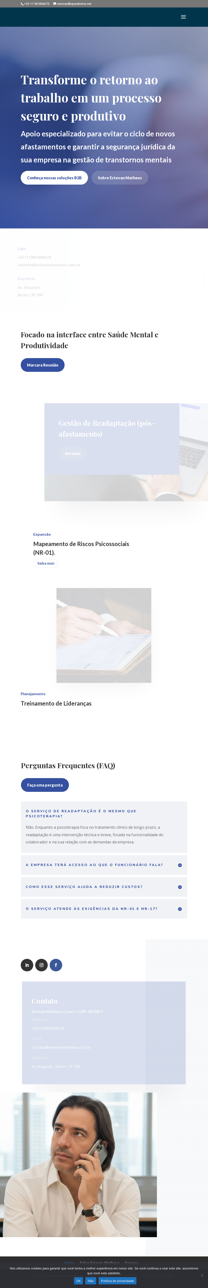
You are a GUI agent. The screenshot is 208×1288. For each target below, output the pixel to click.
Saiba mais (45, 563)
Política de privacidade (117, 1281)
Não (91, 1281)
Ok (78, 1281)
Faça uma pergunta (45, 785)
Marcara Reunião (42, 365)
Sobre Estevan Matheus (120, 177)
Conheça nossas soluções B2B (54, 177)
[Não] (202, 1275)
